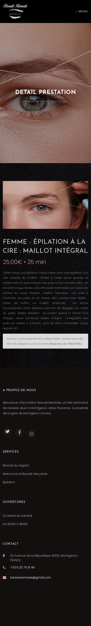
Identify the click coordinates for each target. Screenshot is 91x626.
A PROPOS (31, 101)
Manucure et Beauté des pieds (25, 474)
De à (15, 524)
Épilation (9, 482)
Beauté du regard (16, 465)
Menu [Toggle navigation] (82, 11)
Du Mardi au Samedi (17, 516)
